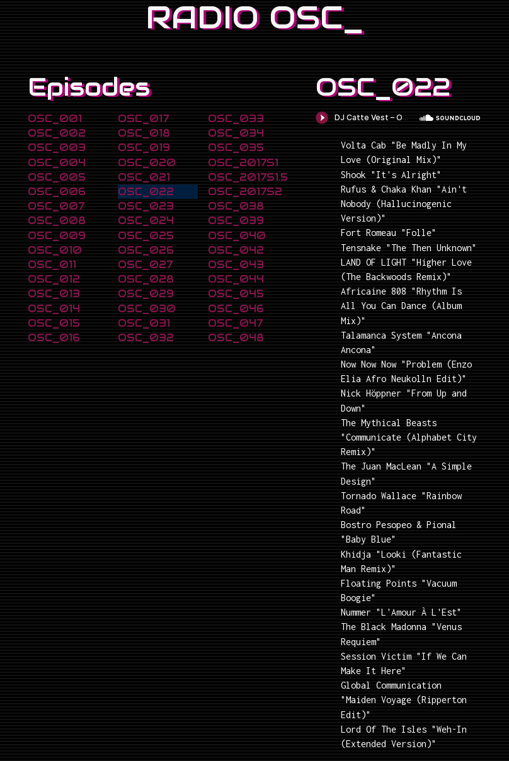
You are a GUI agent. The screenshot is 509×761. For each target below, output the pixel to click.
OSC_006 (57, 191)
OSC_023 (146, 206)
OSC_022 (146, 191)
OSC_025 (146, 235)
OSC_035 (236, 147)
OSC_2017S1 (243, 162)
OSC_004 (57, 162)
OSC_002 (57, 133)
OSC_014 (54, 308)
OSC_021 (144, 177)
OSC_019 (144, 147)
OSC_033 (236, 118)
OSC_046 (236, 308)
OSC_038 (236, 206)
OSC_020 (147, 162)
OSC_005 (57, 177)
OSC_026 (146, 250)
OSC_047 (235, 323)
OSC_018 (144, 133)
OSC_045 (236, 293)
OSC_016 (54, 337)
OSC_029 (146, 293)
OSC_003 (57, 147)
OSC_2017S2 (245, 191)
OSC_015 (54, 323)
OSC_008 (57, 220)
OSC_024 (146, 220)
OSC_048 (236, 337)
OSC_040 (237, 235)
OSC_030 (147, 308)
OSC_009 (57, 235)
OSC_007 (56, 206)
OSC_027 (145, 264)
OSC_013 (54, 293)
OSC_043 (236, 264)
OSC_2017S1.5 (248, 177)
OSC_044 (236, 279)
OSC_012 (54, 279)
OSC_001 (55, 118)
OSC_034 (236, 133)
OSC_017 (143, 118)
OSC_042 (236, 250)
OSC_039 (236, 220)
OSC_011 (52, 264)
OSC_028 (146, 279)
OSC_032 (146, 337)
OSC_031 (144, 323)
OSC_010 (55, 250)
